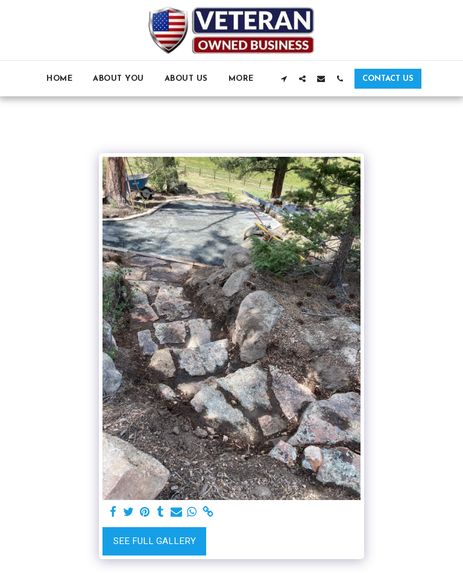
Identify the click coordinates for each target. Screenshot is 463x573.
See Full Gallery (154, 541)
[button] (283, 78)
